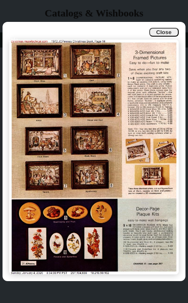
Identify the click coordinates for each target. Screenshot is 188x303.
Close (164, 32)
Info (13, 40)
